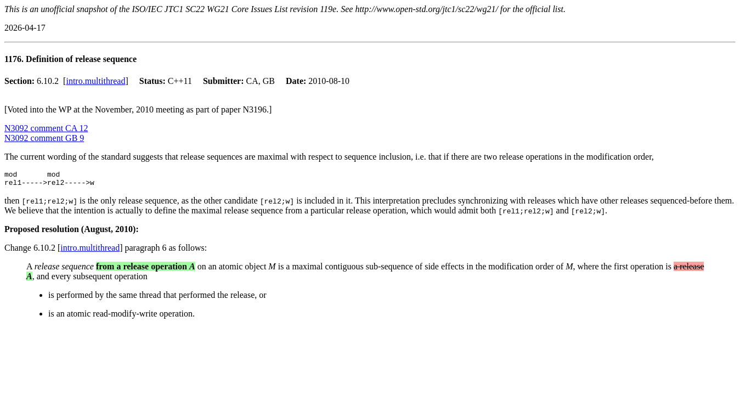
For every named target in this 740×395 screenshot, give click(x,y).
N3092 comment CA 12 (46, 128)
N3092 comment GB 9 (44, 138)
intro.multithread (95, 81)
